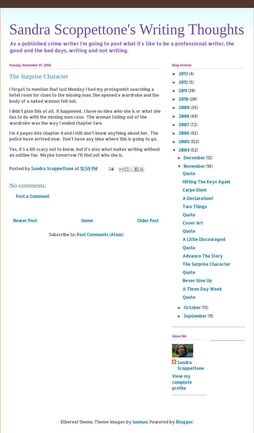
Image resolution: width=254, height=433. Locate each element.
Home (87, 220)
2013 (184, 73)
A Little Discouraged (204, 239)
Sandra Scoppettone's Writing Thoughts (126, 29)
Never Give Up (197, 280)
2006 (184, 133)
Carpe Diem (194, 190)
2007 (184, 124)
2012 (184, 82)
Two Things (195, 206)
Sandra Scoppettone (190, 365)
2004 (184, 150)
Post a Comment (32, 196)
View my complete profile (182, 382)
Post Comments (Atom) (100, 234)
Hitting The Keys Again (206, 181)
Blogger (184, 422)
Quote (189, 173)
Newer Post (25, 220)
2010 (184, 99)
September (196, 316)
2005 (184, 141)
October (193, 307)
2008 (184, 116)
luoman (140, 422)
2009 (184, 107)
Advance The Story (203, 256)
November (195, 166)
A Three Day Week (202, 289)
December (195, 157)
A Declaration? (198, 198)
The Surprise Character (206, 264)
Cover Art (193, 223)
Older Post (148, 220)
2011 (183, 90)
